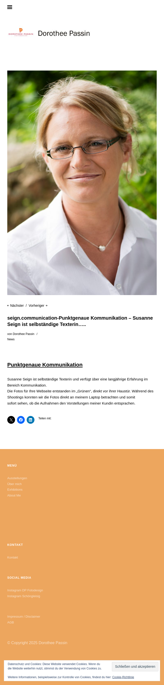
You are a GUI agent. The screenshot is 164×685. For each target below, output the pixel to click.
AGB (10, 622)
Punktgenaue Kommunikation (44, 365)
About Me (14, 495)
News (11, 339)
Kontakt (12, 557)
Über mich (14, 484)
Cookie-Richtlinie (123, 677)
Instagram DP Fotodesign (25, 590)
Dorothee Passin (23, 334)
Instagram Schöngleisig (23, 596)
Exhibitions (15, 489)
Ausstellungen (17, 478)
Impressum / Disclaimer (23, 616)
